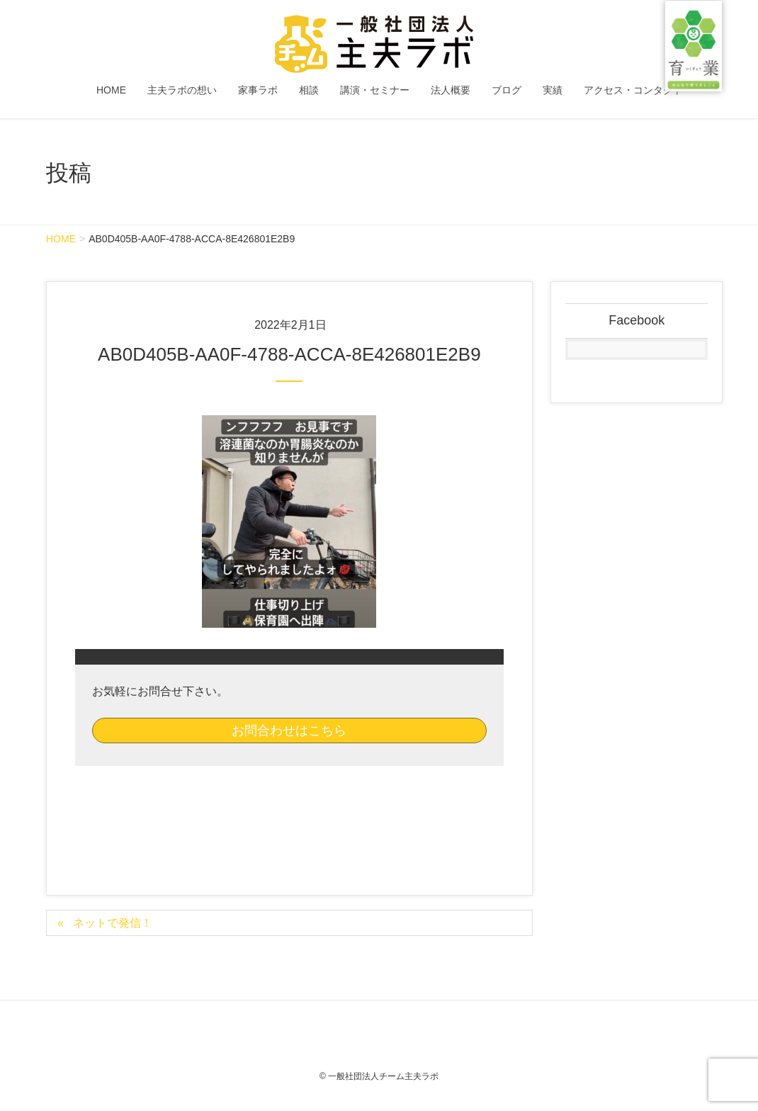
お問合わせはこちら (289, 730)
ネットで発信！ (112, 923)
